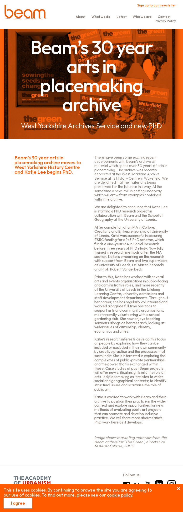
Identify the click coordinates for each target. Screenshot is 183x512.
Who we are (142, 17)
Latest (122, 17)
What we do (101, 17)
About (80, 17)
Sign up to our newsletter (156, 5)
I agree (18, 503)
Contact (164, 17)
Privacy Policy (165, 21)
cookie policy (119, 495)
